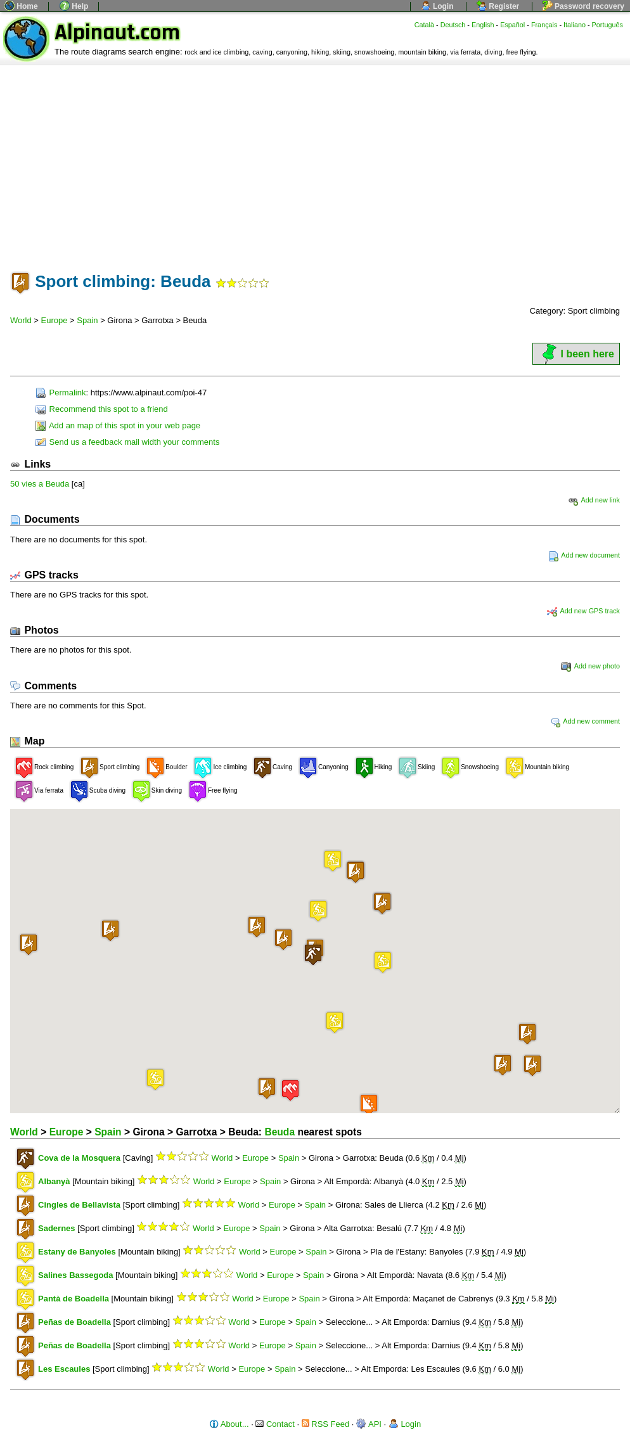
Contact (274, 1424)
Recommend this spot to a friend (101, 409)
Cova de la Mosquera (79, 1158)
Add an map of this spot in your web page (117, 425)
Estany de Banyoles (77, 1251)
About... (229, 1424)
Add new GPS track (583, 611)
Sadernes (56, 1228)
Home (21, 6)
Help (74, 6)
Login (437, 6)
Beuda (279, 1132)
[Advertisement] (315, 160)
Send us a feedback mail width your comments (127, 442)
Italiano (574, 25)
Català (424, 25)
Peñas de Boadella (74, 1322)
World (21, 320)
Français (544, 25)
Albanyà (54, 1181)
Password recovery (583, 6)
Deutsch (453, 25)
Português (607, 25)
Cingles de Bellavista (79, 1205)
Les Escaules (64, 1369)
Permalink (60, 392)
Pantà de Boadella (73, 1298)
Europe (54, 320)
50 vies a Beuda (39, 484)
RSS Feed (326, 1424)
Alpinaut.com (117, 32)
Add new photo (590, 666)
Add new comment (585, 721)
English (483, 25)
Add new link (594, 500)
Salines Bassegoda (75, 1275)
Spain (87, 320)
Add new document (584, 555)
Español (512, 25)
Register (498, 6)
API (369, 1424)
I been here (576, 354)
